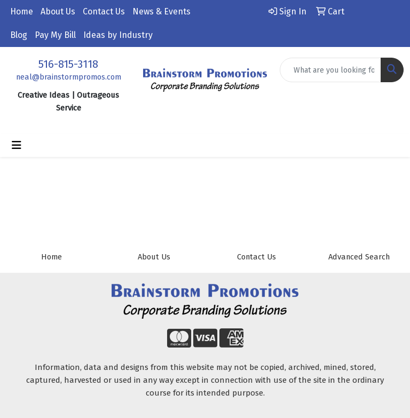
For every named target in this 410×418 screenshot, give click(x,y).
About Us (58, 11)
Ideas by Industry (118, 35)
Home (21, 11)
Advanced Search (359, 257)
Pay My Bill (55, 35)
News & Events (161, 11)
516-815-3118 (68, 64)
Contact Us (104, 11)
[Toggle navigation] (16, 145)
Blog (18, 35)
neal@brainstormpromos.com (68, 77)
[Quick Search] (330, 70)
